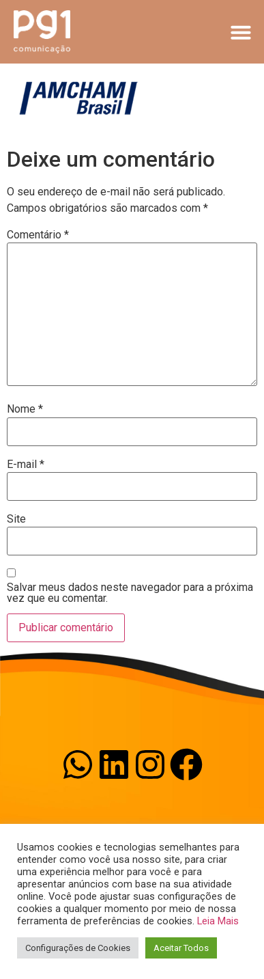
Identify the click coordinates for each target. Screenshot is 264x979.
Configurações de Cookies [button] (77, 948)
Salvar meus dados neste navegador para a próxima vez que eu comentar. (130, 593)
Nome (25, 409)
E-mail (25, 464)
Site (16, 519)
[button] (240, 32)
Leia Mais (218, 921)
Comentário (38, 235)
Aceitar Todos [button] (181, 948)
